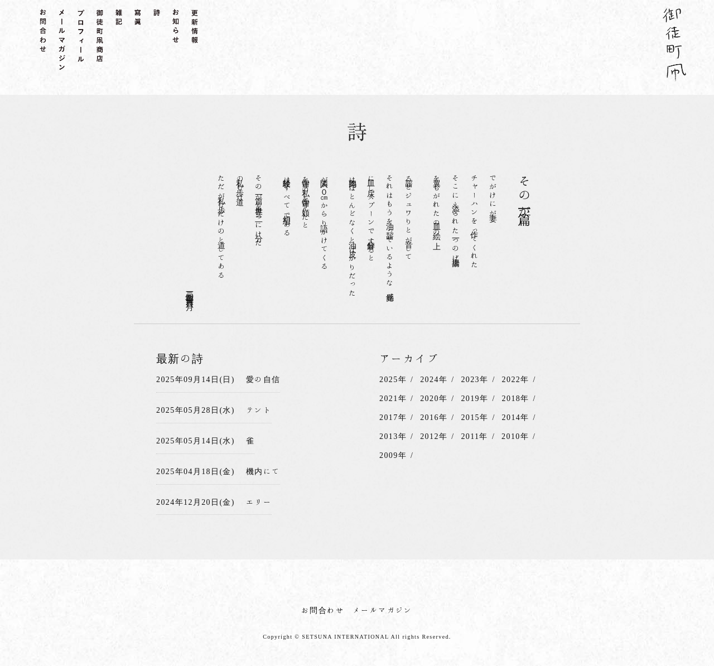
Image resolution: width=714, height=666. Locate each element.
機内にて (263, 471)
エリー (259, 502)
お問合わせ (322, 610)
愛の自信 (263, 379)
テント (259, 410)
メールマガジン (383, 610)
